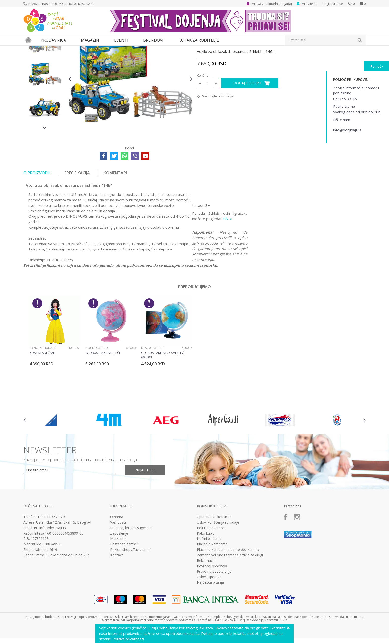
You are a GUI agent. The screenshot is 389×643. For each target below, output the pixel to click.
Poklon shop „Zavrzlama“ (130, 595)
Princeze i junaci (42, 393)
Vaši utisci (118, 568)
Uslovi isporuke (209, 623)
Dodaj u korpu (247, 128)
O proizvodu (36, 218)
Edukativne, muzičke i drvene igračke (107, 49)
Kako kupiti (206, 579)
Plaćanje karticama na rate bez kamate (228, 595)
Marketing (118, 584)
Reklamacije (206, 606)
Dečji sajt (29, 49)
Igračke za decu (67, 49)
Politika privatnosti (212, 573)
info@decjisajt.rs (52, 573)
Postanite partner (124, 590)
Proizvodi (46, 49)
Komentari (115, 218)
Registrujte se (333, 3)
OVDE (228, 264)
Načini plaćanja (209, 584)
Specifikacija (77, 218)
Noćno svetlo (96, 393)
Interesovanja (145, 49)
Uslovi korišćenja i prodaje (218, 568)
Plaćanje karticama (212, 590)
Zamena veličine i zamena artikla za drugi (230, 601)
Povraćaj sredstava (212, 612)
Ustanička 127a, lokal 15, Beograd (63, 568)
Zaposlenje (119, 579)
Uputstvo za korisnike (214, 563)
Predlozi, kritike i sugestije (131, 573)
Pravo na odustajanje (214, 617)
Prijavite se (145, 515)
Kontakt (116, 601)
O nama (116, 563)
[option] (45, 86)
